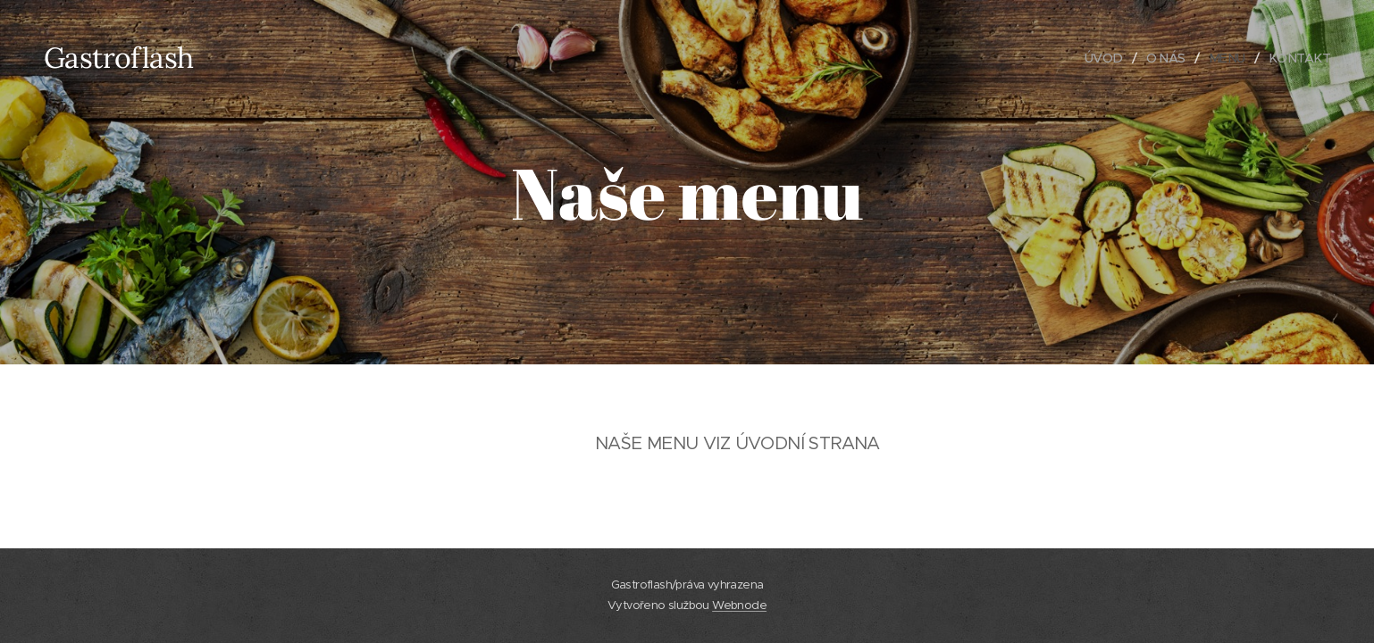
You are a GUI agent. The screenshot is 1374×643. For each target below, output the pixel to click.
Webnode (739, 605)
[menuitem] (1099, 58)
